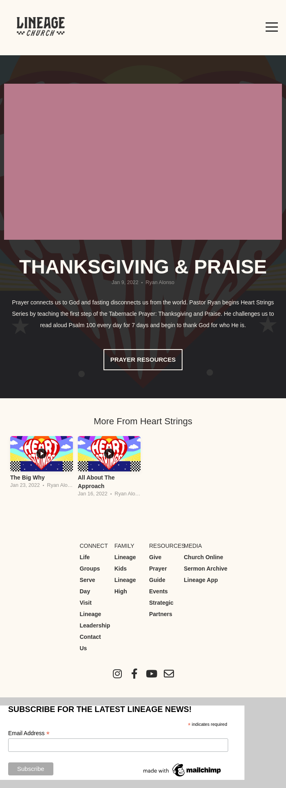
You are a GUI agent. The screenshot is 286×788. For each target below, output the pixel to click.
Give (155, 557)
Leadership (95, 625)
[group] (41, 464)
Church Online (203, 557)
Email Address (29, 733)
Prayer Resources (143, 359)
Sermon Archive (205, 568)
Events (158, 591)
